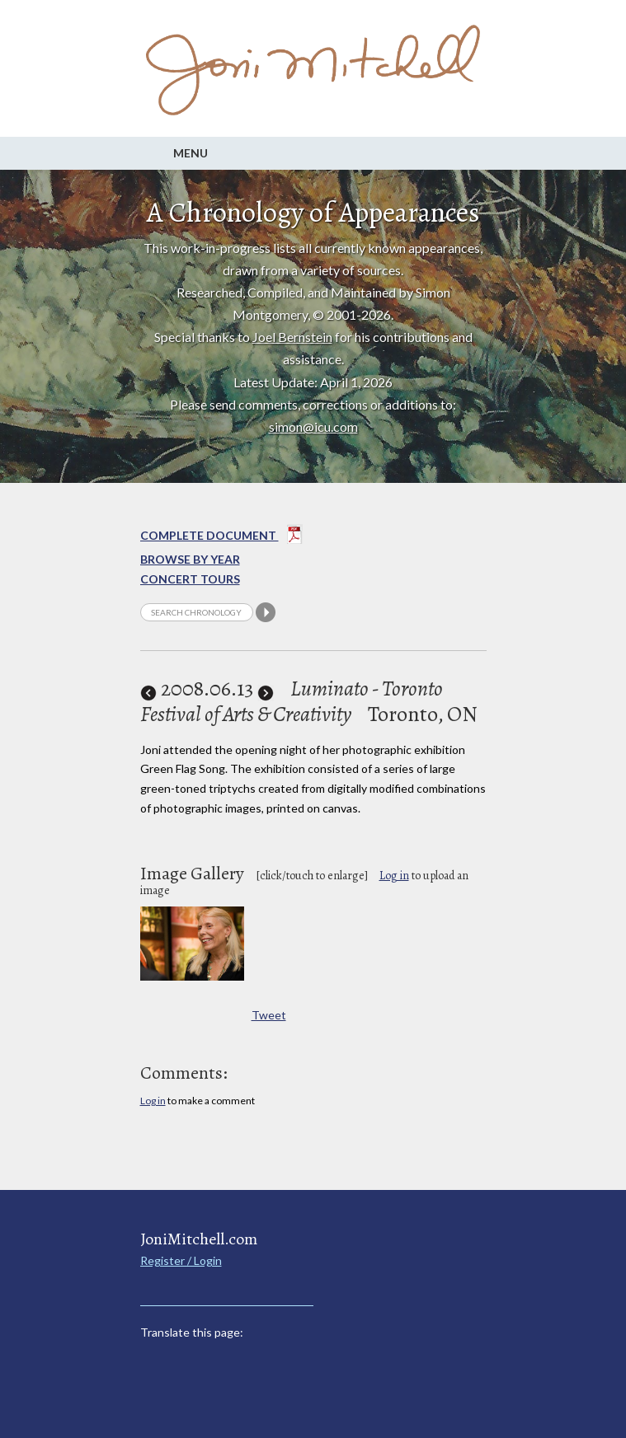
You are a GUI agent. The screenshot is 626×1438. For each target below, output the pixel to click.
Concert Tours (190, 579)
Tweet (269, 1015)
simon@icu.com (313, 426)
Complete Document (221, 537)
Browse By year (190, 559)
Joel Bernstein (292, 336)
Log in (394, 875)
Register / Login (181, 1260)
